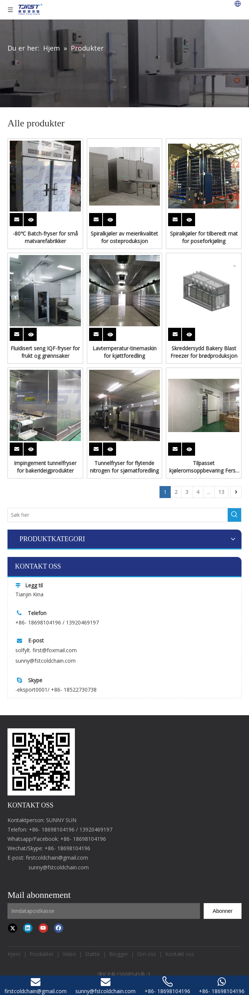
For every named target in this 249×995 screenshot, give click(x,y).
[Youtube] (43, 928)
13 (221, 491)
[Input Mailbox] (103, 911)
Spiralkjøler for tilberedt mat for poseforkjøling (204, 237)
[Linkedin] (28, 928)
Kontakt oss (179, 953)
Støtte (92, 953)
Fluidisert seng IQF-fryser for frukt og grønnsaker (45, 352)
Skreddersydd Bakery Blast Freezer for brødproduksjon (203, 352)
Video (69, 953)
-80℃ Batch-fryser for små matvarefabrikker (45, 237)
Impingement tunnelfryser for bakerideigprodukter (45, 466)
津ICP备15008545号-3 (124, 974)
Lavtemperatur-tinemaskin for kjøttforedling (124, 352)
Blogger (118, 953)
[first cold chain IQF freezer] (41, 761)
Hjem (14, 953)
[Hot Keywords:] (234, 515)
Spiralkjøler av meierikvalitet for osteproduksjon (124, 237)
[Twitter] (12, 928)
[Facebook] (58, 928)
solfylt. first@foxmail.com (46, 650)
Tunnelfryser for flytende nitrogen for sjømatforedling (124, 466)
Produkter (42, 953)
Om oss (146, 953)
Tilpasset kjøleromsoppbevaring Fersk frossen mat (203, 466)
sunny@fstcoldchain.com (45, 660)
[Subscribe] (223, 911)
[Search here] (118, 515)
